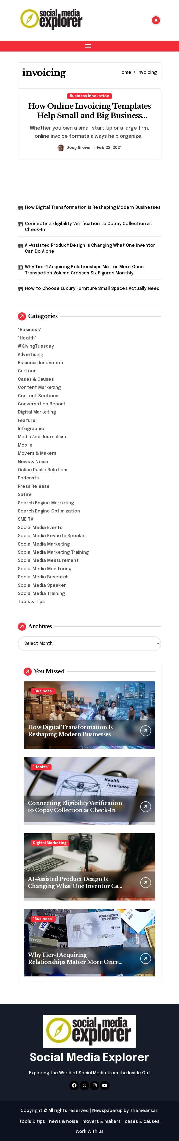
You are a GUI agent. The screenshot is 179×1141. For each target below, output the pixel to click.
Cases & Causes (36, 379)
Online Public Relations (43, 470)
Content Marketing (39, 387)
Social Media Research (43, 577)
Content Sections (38, 396)
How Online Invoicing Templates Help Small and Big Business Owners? (89, 116)
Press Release (34, 486)
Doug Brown (73, 148)
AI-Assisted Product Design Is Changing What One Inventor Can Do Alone (90, 248)
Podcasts (28, 478)
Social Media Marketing (44, 544)
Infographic (31, 429)
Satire (25, 494)
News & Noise (33, 462)
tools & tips (32, 1121)
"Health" (27, 338)
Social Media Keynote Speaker (52, 536)
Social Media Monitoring (45, 569)
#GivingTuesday (36, 346)
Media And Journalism (42, 437)
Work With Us (90, 1131)
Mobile (25, 445)
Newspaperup (107, 1110)
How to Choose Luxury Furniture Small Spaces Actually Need (92, 288)
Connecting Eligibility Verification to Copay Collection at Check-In (88, 227)
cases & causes (142, 1121)
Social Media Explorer (89, 1057)
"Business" (30, 330)
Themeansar (143, 1110)
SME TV (25, 519)
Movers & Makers (37, 453)
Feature (27, 420)
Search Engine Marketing (46, 503)
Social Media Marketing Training (53, 552)
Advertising (30, 354)
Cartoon (27, 371)
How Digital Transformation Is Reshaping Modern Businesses (93, 207)
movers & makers (101, 1121)
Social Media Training (41, 593)
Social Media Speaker (42, 585)
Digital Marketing (37, 412)
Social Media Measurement (48, 560)
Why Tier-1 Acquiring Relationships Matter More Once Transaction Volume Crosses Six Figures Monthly (84, 270)
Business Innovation (89, 96)
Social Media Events (40, 527)
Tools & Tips (31, 602)
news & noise (63, 1121)
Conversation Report (41, 404)
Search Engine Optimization (49, 511)
